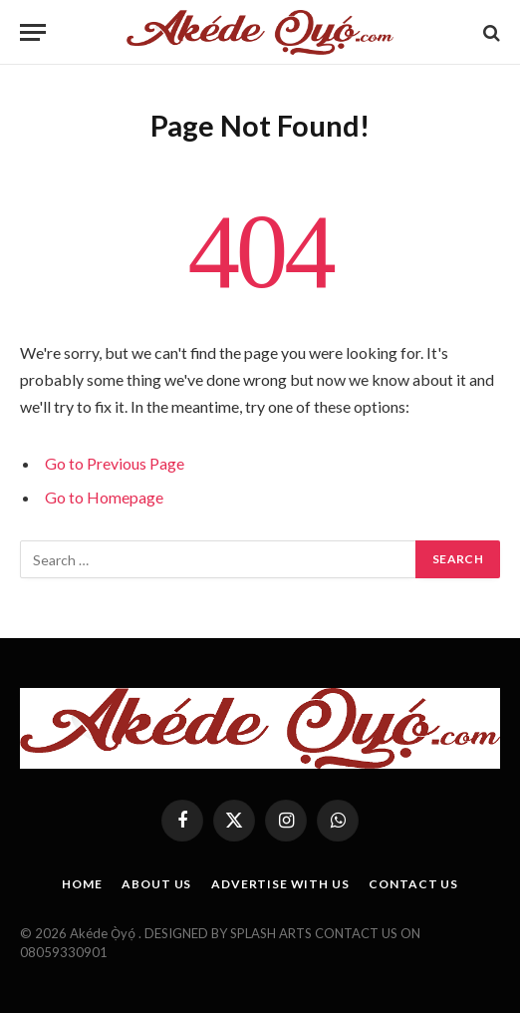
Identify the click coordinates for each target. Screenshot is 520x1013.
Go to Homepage (104, 497)
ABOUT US (156, 883)
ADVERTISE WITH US (280, 883)
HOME (82, 883)
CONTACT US (413, 883)
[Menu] (33, 32)
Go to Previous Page (114, 463)
